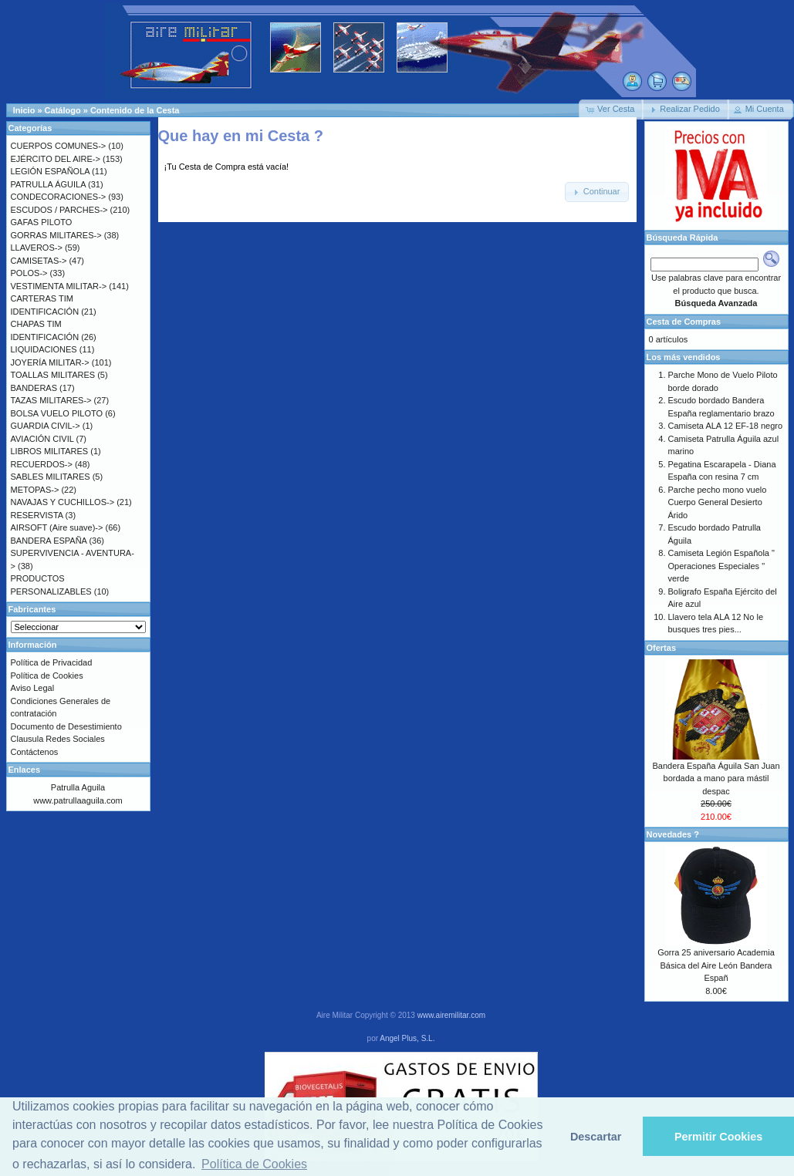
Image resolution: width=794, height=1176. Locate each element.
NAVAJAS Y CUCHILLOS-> (63, 502)
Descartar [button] (595, 1137)
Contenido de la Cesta (135, 110)
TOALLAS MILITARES (53, 374)
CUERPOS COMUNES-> (58, 145)
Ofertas (662, 647)
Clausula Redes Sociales (58, 738)
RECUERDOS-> (42, 464)
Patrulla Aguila (78, 787)
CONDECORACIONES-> (58, 196)
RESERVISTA (37, 515)
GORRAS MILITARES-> (56, 235)
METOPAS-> (35, 489)
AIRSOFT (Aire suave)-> (57, 527)
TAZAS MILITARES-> (51, 400)
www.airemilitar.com (451, 1015)
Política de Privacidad (52, 662)
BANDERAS (34, 388)
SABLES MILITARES (50, 476)
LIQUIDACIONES (44, 349)
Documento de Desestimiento (66, 726)
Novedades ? (673, 834)
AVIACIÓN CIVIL (42, 438)
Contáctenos (35, 751)
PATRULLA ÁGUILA (48, 184)
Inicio (24, 110)
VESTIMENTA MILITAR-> (59, 286)
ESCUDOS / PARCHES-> (59, 209)
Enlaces (24, 769)
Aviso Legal (33, 687)
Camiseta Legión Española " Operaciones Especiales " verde (721, 565)
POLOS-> (29, 273)
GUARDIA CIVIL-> (45, 425)
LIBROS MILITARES (50, 451)
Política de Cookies (47, 675)
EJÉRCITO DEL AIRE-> (55, 158)
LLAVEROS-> (37, 247)
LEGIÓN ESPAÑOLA (50, 171)
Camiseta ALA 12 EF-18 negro (725, 425)
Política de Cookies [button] (254, 1164)
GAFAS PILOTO (42, 222)
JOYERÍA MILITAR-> (50, 362)
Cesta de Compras (684, 321)
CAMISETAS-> (39, 260)
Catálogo (63, 110)
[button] (611, 109)
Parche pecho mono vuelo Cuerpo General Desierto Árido (717, 502)
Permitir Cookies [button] (718, 1137)
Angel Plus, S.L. (407, 1038)
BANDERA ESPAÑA (49, 540)
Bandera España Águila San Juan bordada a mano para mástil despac (715, 778)
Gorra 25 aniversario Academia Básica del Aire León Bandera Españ (716, 965)
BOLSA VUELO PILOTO (57, 413)
